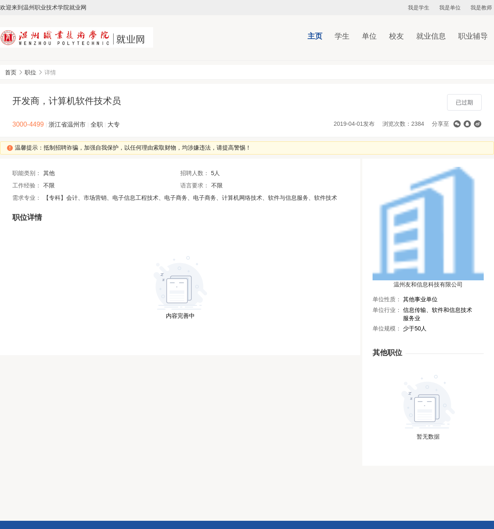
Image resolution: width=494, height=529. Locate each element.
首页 (10, 72)
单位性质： (387, 299)
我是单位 (450, 8)
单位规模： (387, 328)
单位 (369, 36)
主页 (315, 36)
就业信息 (431, 36)
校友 (396, 36)
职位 (30, 72)
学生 (342, 36)
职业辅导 (473, 36)
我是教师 (481, 8)
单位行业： (387, 310)
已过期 (464, 102)
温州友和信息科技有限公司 (428, 284)
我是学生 (418, 8)
